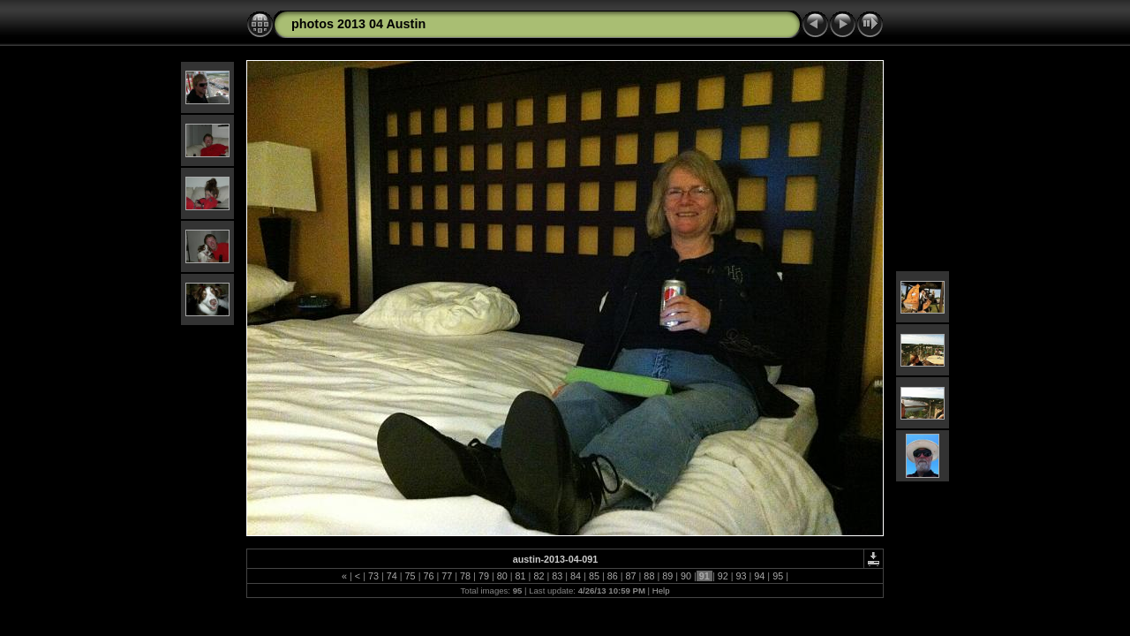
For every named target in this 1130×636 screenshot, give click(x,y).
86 (613, 576)
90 (686, 576)
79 (484, 576)
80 (502, 576)
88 (649, 576)
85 (594, 576)
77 (447, 576)
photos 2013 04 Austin (358, 24)
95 (778, 576)
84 (576, 576)
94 (759, 576)
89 (667, 576)
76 (428, 576)
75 (410, 576)
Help (661, 590)
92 (723, 576)
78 (465, 576)
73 (373, 576)
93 (742, 576)
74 (392, 576)
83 (557, 576)
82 (538, 576)
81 (521, 576)
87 (631, 576)
